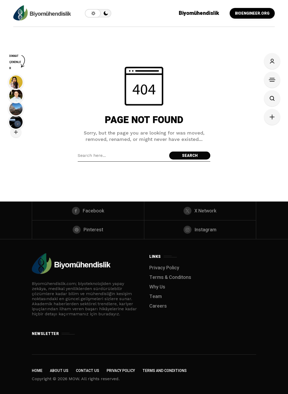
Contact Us (87, 371)
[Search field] (122, 155)
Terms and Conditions (164, 371)
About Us (59, 371)
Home (37, 371)
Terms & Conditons (170, 277)
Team (155, 296)
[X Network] (200, 211)
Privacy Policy (164, 267)
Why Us (157, 287)
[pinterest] (88, 229)
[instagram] (200, 229)
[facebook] (88, 211)
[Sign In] (272, 61)
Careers (158, 306)
